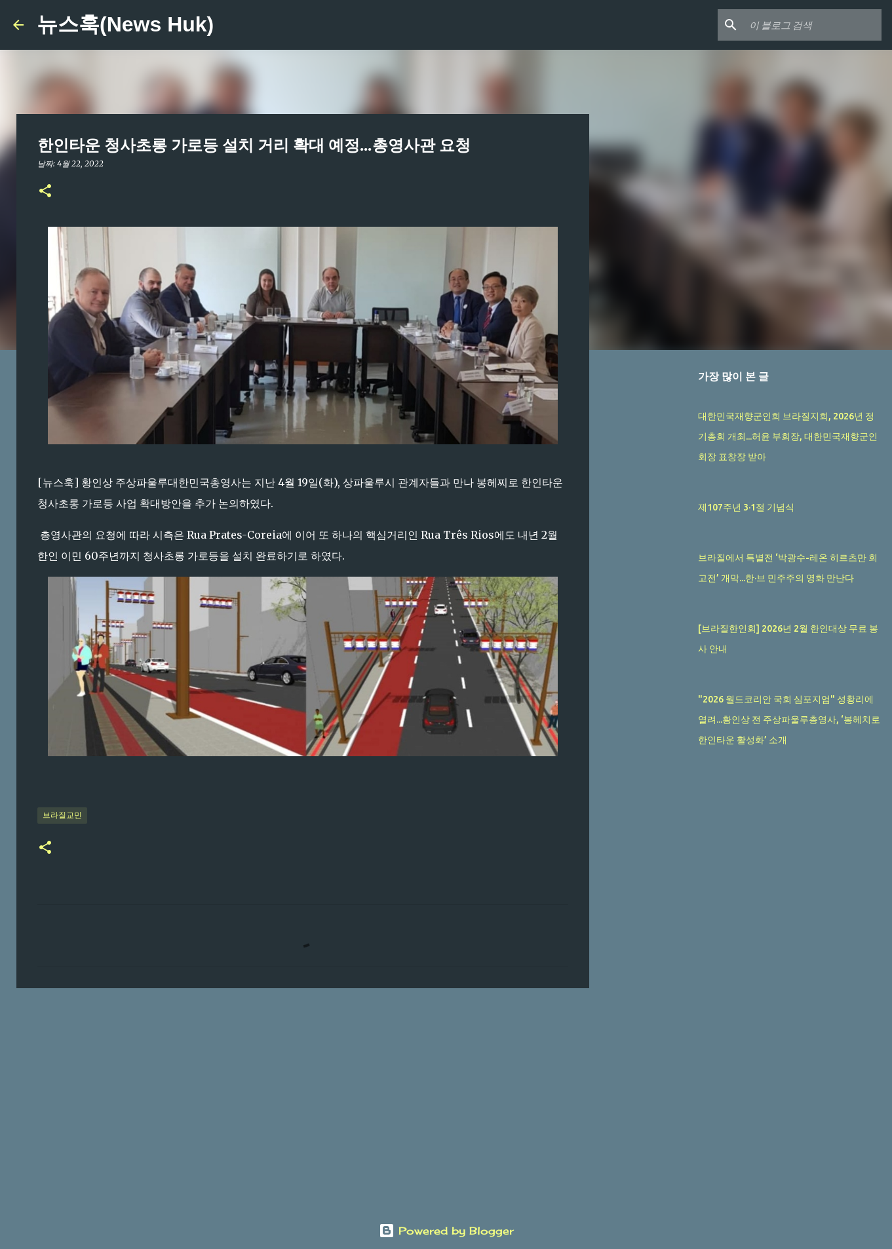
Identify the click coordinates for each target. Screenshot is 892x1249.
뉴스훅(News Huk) (125, 24)
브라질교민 (62, 815)
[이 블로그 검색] (813, 25)
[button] (45, 192)
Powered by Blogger (446, 1230)
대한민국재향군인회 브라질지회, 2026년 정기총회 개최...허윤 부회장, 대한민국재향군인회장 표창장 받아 (788, 436)
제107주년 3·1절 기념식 (746, 507)
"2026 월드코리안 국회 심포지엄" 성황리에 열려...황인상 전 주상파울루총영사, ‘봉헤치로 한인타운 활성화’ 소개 (789, 719)
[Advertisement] (302, 1099)
